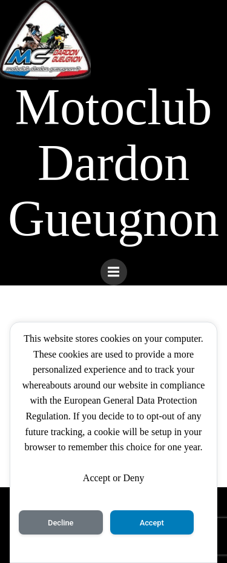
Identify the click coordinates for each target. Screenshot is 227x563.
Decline (60, 522)
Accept (152, 522)
